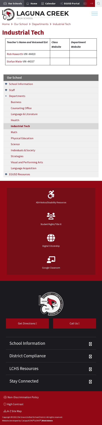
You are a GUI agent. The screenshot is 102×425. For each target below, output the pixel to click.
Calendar (50, 3)
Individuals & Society (23, 150)
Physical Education (22, 138)
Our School (21, 24)
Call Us (66, 325)
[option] (12, 3)
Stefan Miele (14, 61)
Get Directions (21, 325)
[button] (15, 3)
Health (15, 120)
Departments (40, 24)
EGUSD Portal (71, 3)
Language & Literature (24, 114)
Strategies (17, 156)
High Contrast (15, 404)
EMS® (38, 420)
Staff (12, 90)
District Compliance (27, 356)
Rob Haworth (15, 54)
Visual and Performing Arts (27, 162)
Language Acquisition (23, 168)
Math (14, 132)
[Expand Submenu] (6, 83)
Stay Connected (23, 381)
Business (16, 102)
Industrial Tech (62, 24)
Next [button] (89, 3)
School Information (21, 84)
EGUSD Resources (19, 174)
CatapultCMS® (27, 420)
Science (15, 144)
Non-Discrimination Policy (21, 398)
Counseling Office (21, 108)
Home (34, 3)
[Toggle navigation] (94, 14)
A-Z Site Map (12, 412)
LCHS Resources (23, 368)
